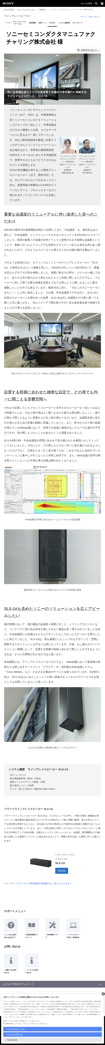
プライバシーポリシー (30, 1023)
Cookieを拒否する (15, 1034)
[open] (96, 3)
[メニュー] (102, 3)
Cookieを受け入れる (16, 1029)
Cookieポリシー (24, 1021)
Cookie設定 (12, 1040)
